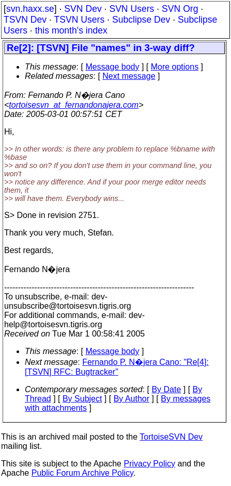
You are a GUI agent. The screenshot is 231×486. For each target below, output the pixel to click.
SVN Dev (82, 9)
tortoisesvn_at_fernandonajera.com (73, 104)
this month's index (71, 30)
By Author (131, 398)
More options (175, 66)
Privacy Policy (149, 463)
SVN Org (180, 9)
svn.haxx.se (30, 9)
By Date (166, 389)
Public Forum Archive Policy (82, 472)
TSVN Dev (25, 19)
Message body (112, 66)
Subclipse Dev (141, 19)
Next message (128, 76)
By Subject (82, 398)
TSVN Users (79, 19)
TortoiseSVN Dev (171, 436)
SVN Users (131, 9)
